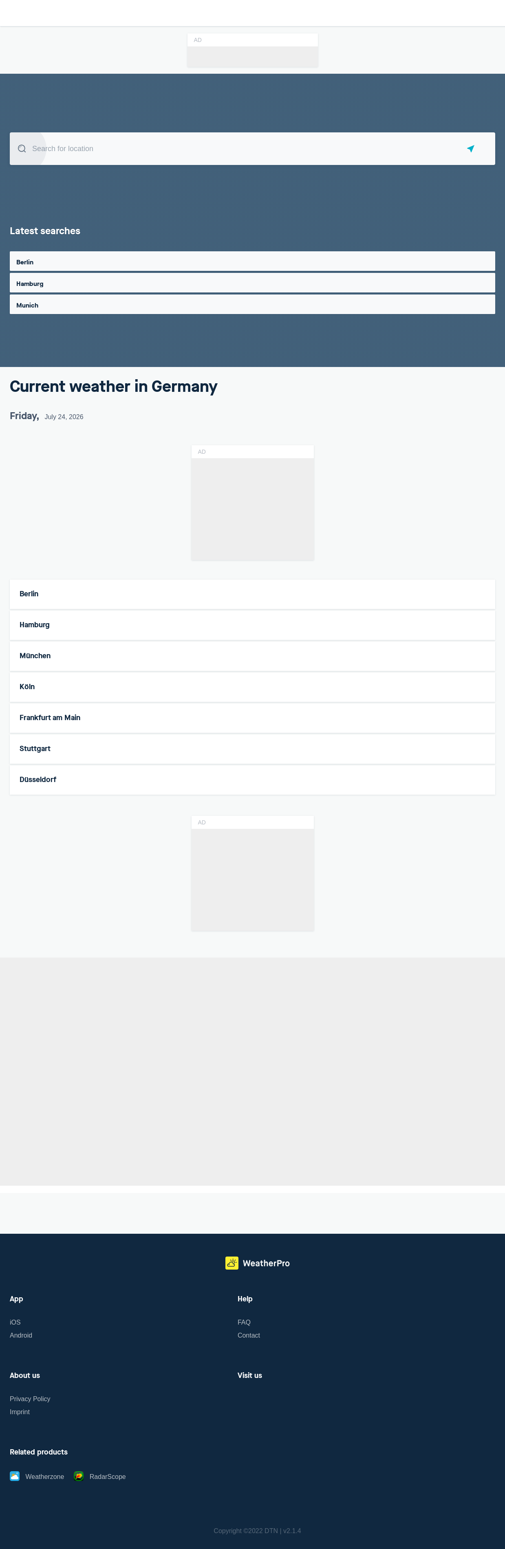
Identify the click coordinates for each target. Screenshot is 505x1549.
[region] (252, 1073)
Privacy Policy (30, 1398)
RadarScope (100, 1476)
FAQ (244, 1322)
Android (21, 1335)
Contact (249, 1335)
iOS (15, 1322)
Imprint (20, 1411)
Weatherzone (37, 1476)
